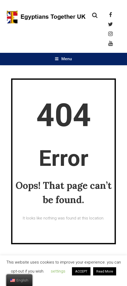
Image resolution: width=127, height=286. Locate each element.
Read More (104, 271)
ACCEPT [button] (81, 271)
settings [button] (58, 271)
